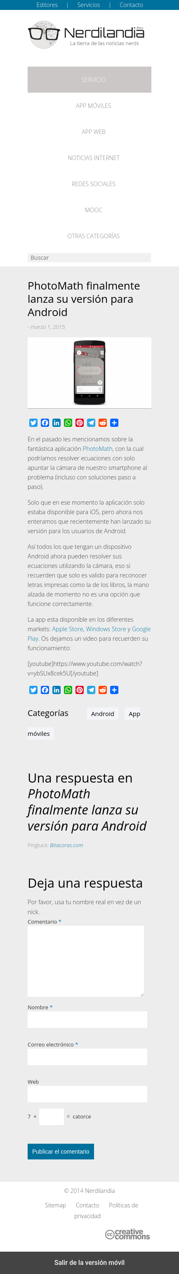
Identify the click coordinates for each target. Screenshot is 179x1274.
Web (33, 1081)
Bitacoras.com (66, 845)
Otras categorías (94, 236)
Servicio (94, 80)
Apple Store (67, 629)
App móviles (93, 106)
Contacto (131, 5)
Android (102, 713)
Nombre (40, 1007)
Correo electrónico (53, 1044)
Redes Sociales (93, 184)
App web (93, 132)
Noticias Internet (94, 158)
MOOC (93, 210)
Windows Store (106, 629)
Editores (47, 5)
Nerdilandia (100, 1191)
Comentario (44, 921)
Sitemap (55, 1205)
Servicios (89, 5)
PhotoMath (98, 449)
